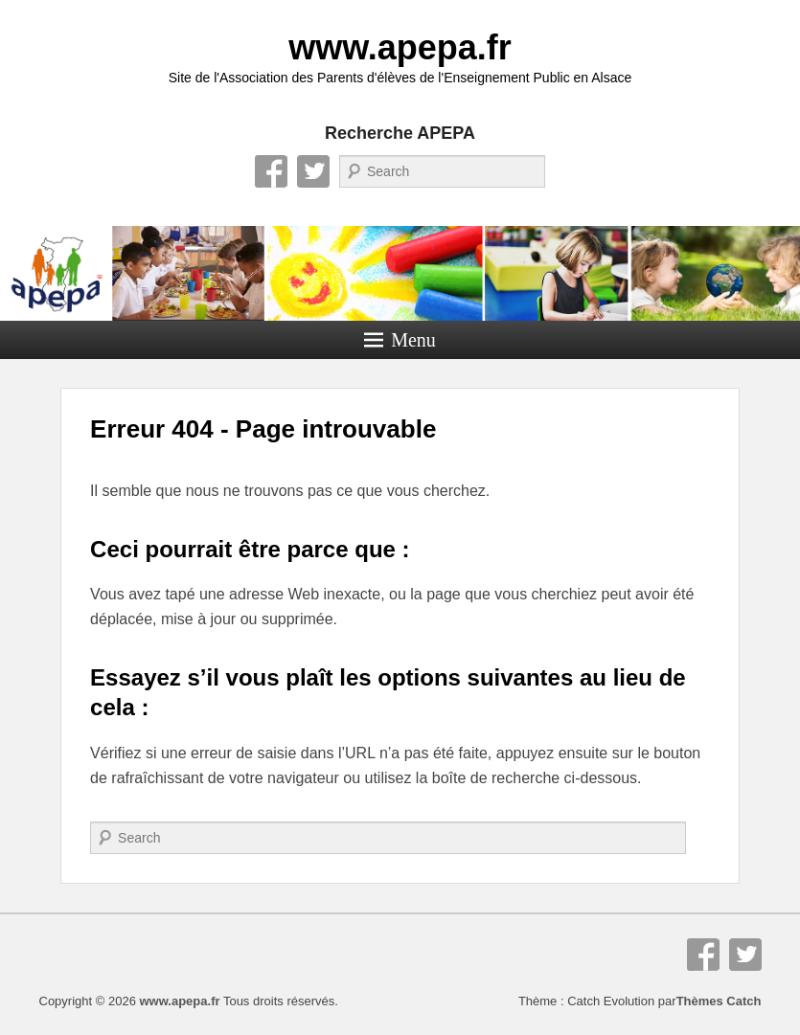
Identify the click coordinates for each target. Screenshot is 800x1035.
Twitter (313, 171)
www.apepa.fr (400, 47)
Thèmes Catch (719, 1001)
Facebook (271, 171)
